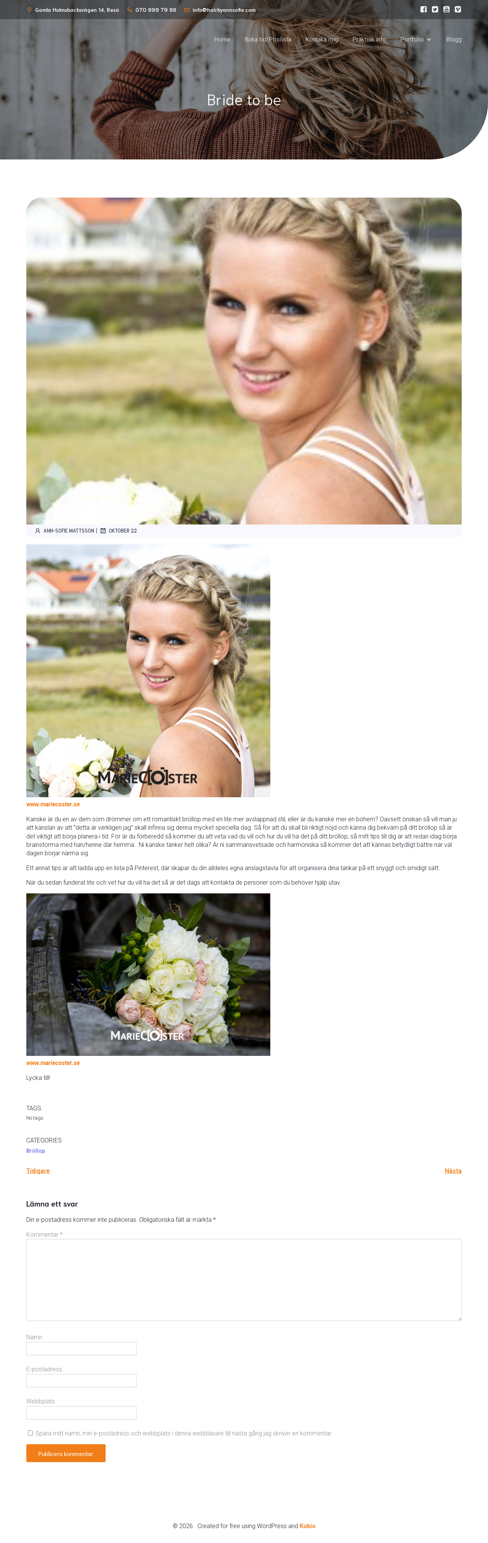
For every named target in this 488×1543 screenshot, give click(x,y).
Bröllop (35, 1152)
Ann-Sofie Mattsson (64, 531)
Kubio (308, 1526)
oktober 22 (118, 531)
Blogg (454, 39)
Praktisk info (369, 39)
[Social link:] (421, 9)
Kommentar (44, 1235)
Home (222, 39)
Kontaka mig (321, 39)
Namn (34, 1338)
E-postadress (44, 1370)
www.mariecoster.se (53, 805)
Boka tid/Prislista (267, 39)
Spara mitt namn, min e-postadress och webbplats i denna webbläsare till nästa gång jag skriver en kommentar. (183, 1434)
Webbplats (40, 1402)
